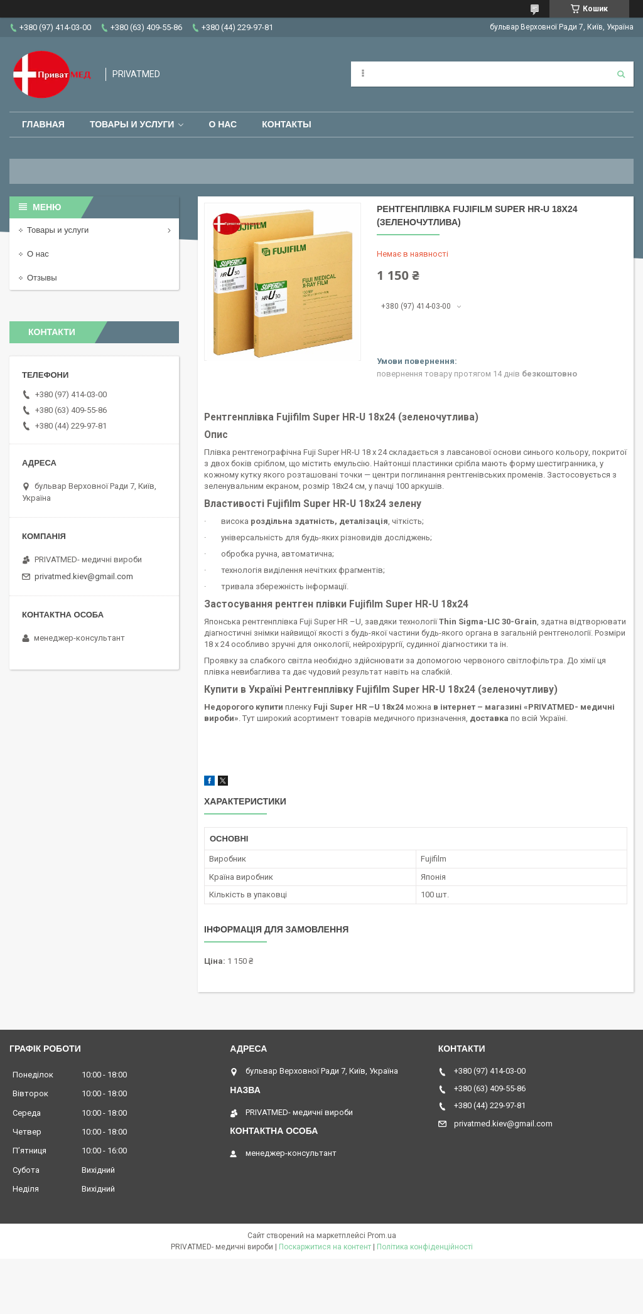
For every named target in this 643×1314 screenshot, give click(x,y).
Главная (43, 124)
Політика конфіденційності (425, 1246)
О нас (222, 124)
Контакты (286, 124)
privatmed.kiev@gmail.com (84, 576)
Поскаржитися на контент (325, 1246)
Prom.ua (381, 1235)
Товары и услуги (132, 124)
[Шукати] (621, 74)
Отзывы (42, 277)
